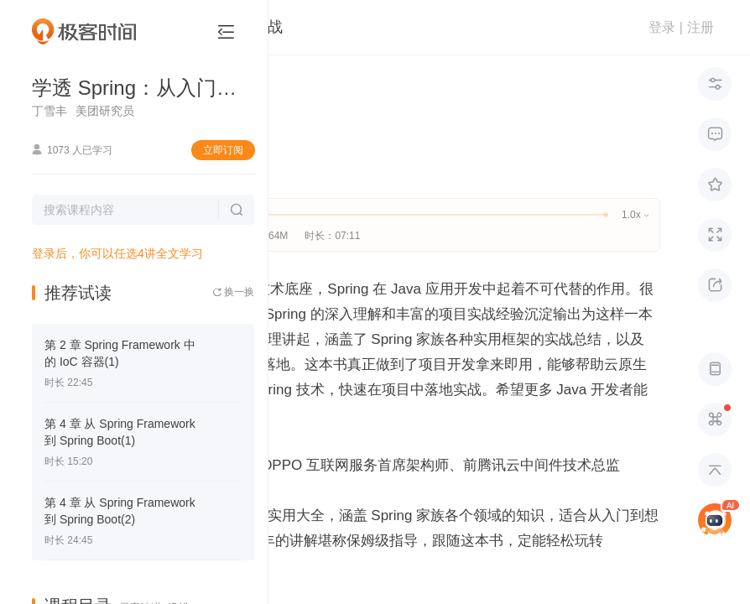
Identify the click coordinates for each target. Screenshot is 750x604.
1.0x (635, 215)
